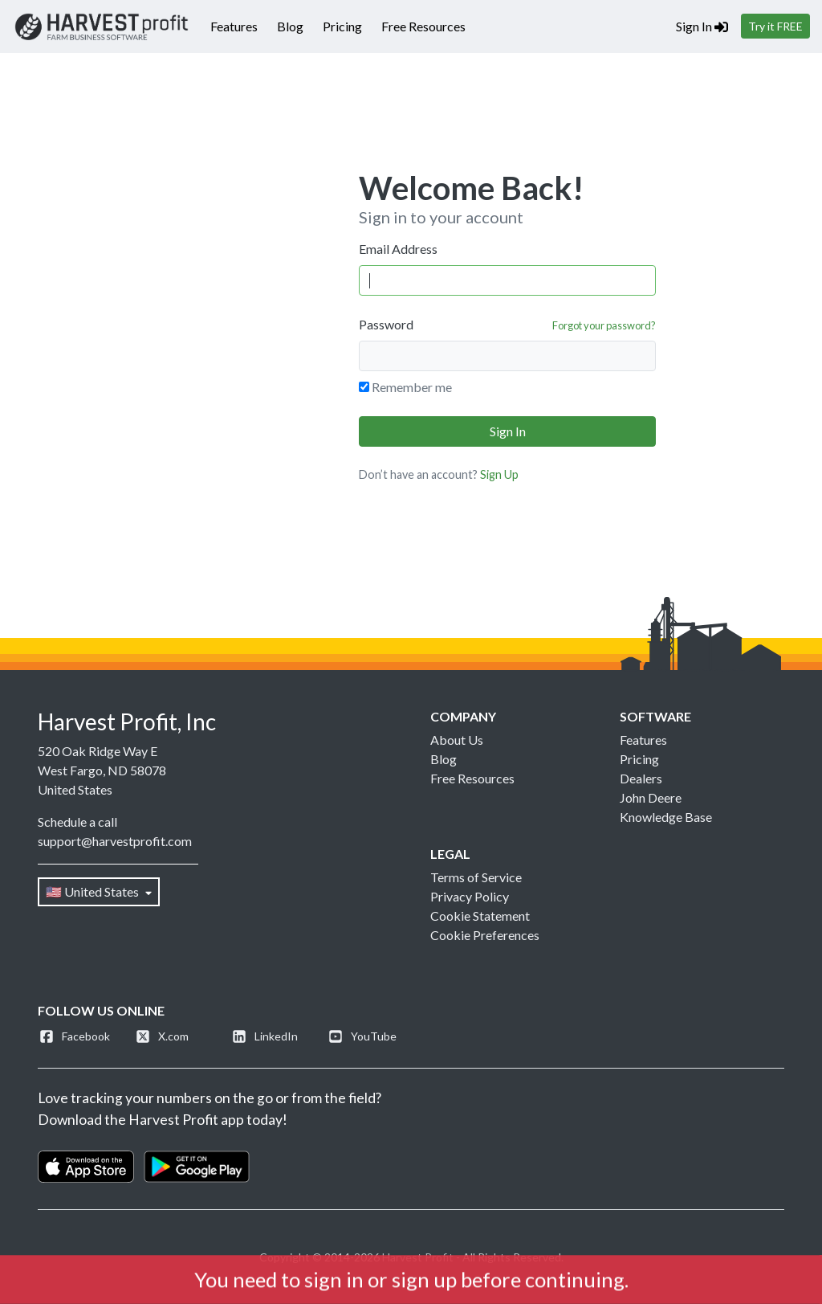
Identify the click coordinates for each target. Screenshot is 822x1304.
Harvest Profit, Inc (127, 721)
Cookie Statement (480, 915)
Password (386, 324)
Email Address (398, 248)
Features (234, 26)
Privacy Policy (469, 896)
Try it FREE (775, 26)
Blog (290, 26)
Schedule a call (77, 821)
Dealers (641, 778)
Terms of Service (476, 877)
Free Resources (423, 26)
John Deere (651, 797)
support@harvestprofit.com (115, 840)
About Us (456, 739)
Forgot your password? (604, 325)
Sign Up (499, 474)
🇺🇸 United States (99, 891)
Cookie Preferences (484, 934)
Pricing (342, 26)
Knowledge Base (666, 816)
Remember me (412, 386)
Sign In (702, 26)
